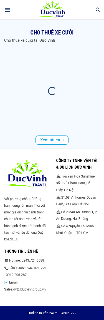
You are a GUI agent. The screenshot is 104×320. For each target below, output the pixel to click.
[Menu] (7, 9)
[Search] (98, 9)
